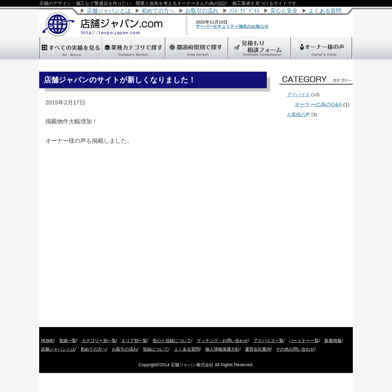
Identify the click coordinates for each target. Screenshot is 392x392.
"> (196, 48)
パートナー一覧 (304, 340)
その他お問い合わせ (295, 349)
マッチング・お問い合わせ (222, 340)
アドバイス (298, 94)
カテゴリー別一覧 (99, 340)
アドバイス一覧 (269, 340)
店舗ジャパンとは (109, 11)
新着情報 (332, 340)
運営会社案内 (258, 349)
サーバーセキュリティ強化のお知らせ (240, 26)
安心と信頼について (172, 340)
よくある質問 (324, 11)
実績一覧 (67, 340)
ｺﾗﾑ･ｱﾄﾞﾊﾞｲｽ (244, 11)
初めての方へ (158, 11)
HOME (47, 340)
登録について (155, 349)
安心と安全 (284, 11)
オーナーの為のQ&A (318, 104)
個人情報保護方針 (222, 349)
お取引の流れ (201, 11)
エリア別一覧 (134, 340)
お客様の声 (298, 114)
